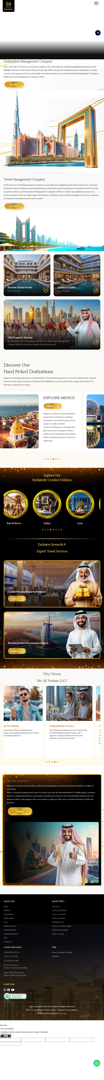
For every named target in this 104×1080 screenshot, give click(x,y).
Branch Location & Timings (62, 952)
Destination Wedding (60, 930)
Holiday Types (9, 918)
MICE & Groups (58, 934)
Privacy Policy (50, 1010)
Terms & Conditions (34, 1010)
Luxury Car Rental (59, 914)
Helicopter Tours (58, 922)
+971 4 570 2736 (11, 956)
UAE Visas (56, 906)
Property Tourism (10, 926)
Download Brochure (11, 934)
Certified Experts (10, 930)
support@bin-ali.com (11, 952)
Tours (6, 922)
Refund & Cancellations (68, 1010)
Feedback (55, 956)
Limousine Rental (58, 918)
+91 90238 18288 (11, 961)
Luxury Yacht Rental (59, 910)
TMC (5, 938)
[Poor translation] (7, 1036)
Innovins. (63, 1013)
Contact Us (8, 942)
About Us (7, 910)
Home (6, 906)
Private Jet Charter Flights (62, 926)
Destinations (8, 914)
